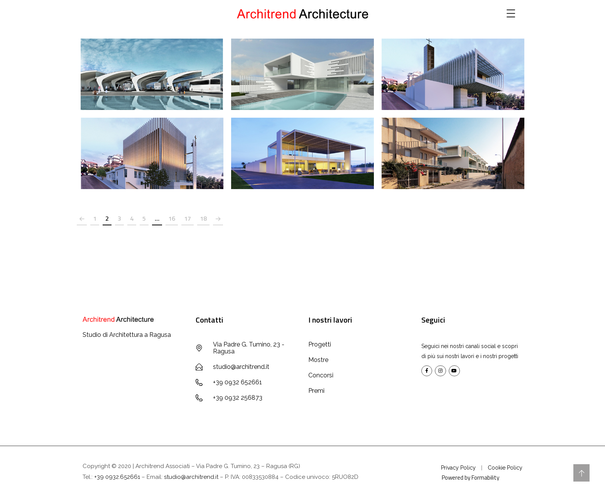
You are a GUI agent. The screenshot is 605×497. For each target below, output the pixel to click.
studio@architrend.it (191, 476)
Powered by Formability (470, 477)
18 (203, 218)
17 (187, 218)
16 (171, 218)
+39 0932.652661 (117, 476)
